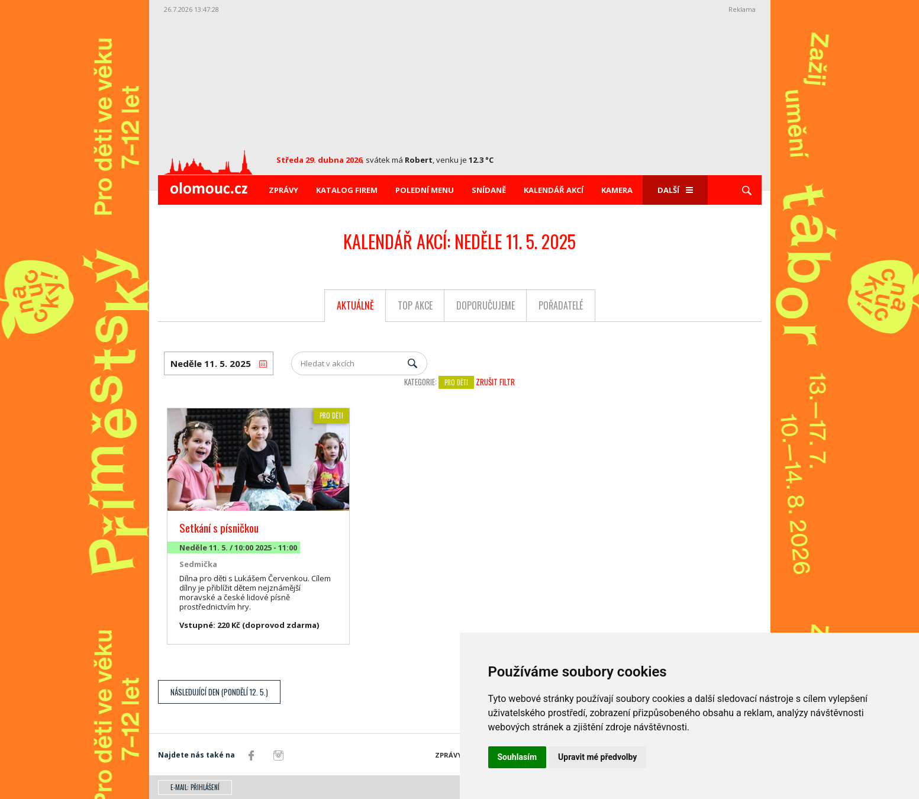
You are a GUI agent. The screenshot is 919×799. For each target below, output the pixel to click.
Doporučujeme (485, 305)
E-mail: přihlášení (195, 787)
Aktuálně (355, 305)
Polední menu (424, 190)
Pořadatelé (560, 305)
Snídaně (489, 190)
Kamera (617, 190)
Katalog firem (347, 190)
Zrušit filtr (495, 382)
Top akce (415, 305)
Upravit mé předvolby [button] (597, 757)
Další (675, 190)
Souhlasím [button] (517, 757)
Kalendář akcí (553, 190)
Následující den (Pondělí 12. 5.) (219, 692)
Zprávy (283, 190)
